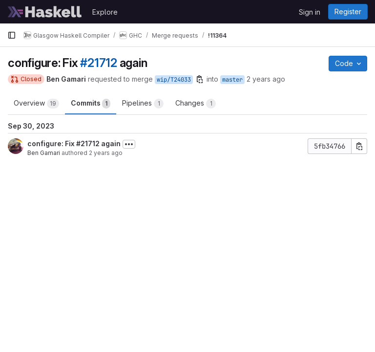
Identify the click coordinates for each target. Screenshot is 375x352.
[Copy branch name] (200, 79)
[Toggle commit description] (129, 144)
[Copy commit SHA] (359, 146)
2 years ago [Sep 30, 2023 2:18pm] (266, 79)
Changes (195, 104)
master (232, 80)
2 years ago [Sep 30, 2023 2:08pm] (106, 152)
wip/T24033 (174, 80)
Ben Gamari (43, 152)
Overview (36, 104)
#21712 (98, 63)
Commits (90, 104)
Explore (105, 12)
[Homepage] (44, 12)
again (110, 143)
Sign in (309, 12)
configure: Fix (51, 143)
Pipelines (143, 104)
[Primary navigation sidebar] (12, 35)
